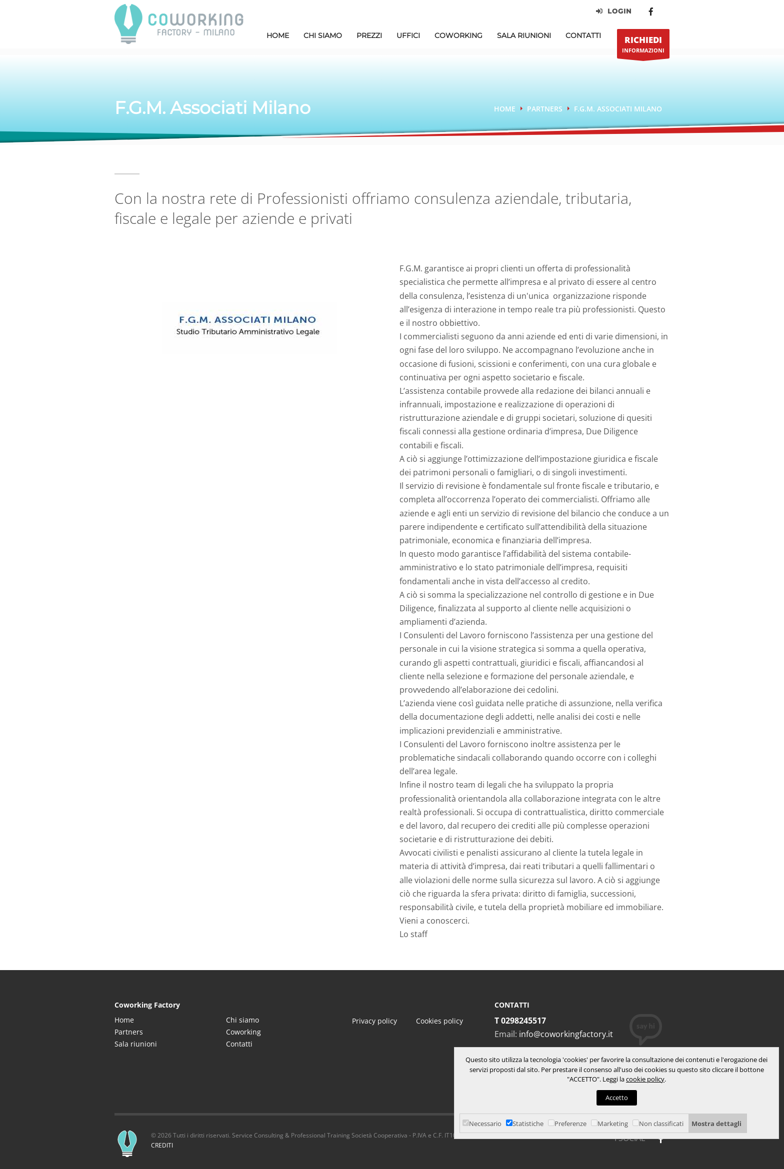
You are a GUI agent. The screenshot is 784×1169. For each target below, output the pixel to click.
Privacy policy (374, 1021)
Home (277, 35)
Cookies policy (439, 1021)
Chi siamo (242, 1020)
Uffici (408, 35)
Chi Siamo (323, 35)
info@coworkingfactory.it (566, 1034)
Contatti (583, 35)
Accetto (616, 1097)
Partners (544, 108)
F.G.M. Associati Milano (618, 108)
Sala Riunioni (524, 35)
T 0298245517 (520, 1020)
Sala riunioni (135, 1044)
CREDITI (162, 1145)
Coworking (458, 35)
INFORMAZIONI (643, 46)
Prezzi (369, 35)
